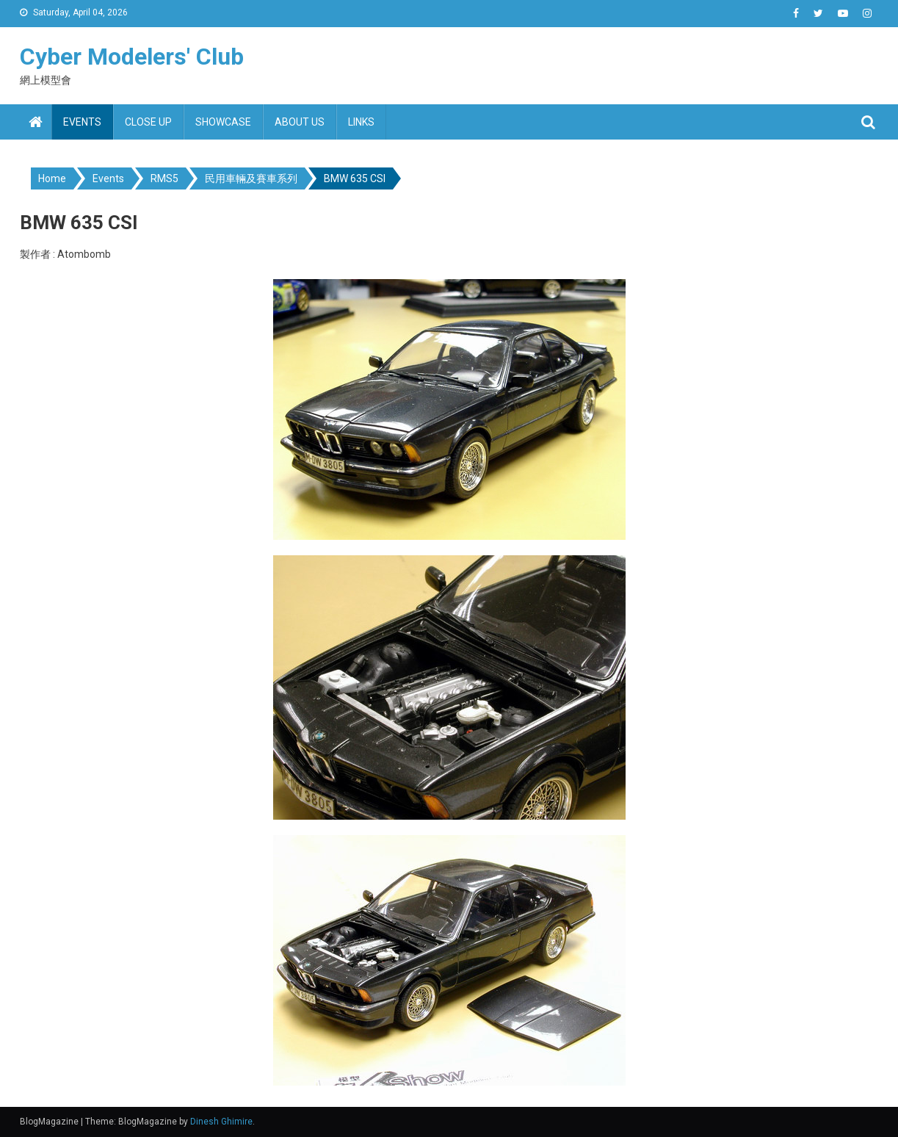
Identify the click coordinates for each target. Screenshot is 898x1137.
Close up (148, 122)
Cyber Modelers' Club (132, 57)
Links (361, 122)
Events (82, 122)
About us (300, 122)
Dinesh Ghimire (221, 1121)
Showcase (223, 122)
